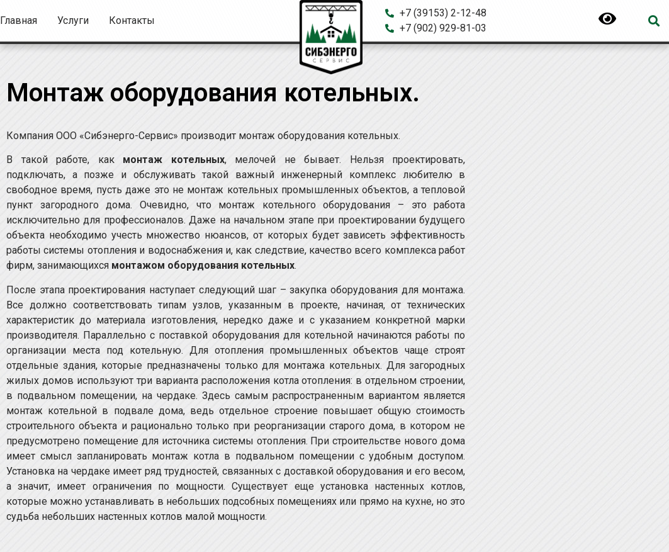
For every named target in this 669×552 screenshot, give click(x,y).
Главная (18, 20)
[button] (654, 21)
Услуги (73, 20)
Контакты (132, 20)
